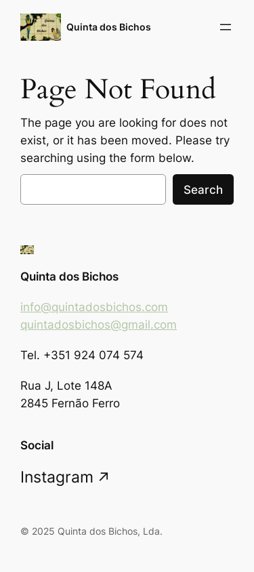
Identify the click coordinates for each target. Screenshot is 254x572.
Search (203, 190)
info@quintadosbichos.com (94, 307)
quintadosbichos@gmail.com (98, 324)
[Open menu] (225, 27)
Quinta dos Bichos (108, 27)
